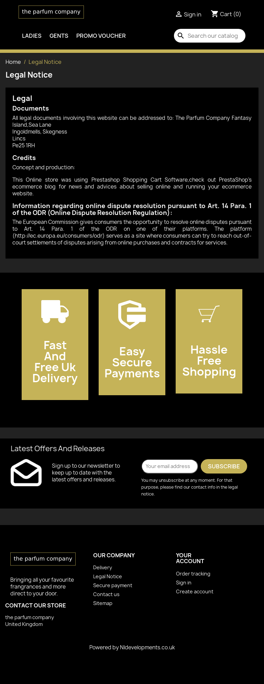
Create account (194, 591)
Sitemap (102, 603)
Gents (59, 35)
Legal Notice (107, 576)
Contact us (106, 594)
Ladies (32, 35)
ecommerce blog (34, 186)
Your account (190, 558)
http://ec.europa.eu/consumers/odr (58, 235)
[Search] (209, 36)
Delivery (102, 567)
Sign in (183, 582)
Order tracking (193, 573)
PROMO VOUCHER (101, 35)
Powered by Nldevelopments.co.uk (132, 647)
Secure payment (112, 585)
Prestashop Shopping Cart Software (139, 179)
